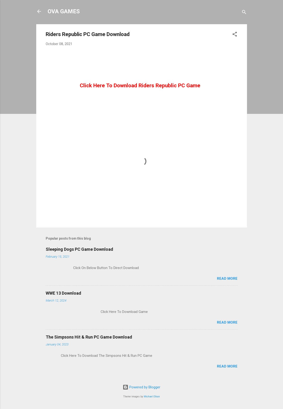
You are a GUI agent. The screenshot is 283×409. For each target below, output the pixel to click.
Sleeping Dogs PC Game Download (79, 249)
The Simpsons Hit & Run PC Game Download (89, 337)
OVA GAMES (64, 11)
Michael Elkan (152, 396)
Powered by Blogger (141, 387)
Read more (227, 278)
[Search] (244, 13)
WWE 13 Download (63, 293)
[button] (235, 35)
